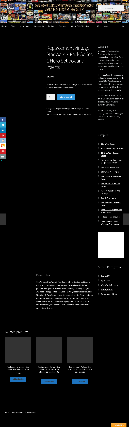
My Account (25, 26)
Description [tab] (10, 277)
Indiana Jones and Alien (110, 217)
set (80, 114)
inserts (69, 114)
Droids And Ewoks (108, 198)
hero (64, 114)
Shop (13, 26)
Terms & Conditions (109, 294)
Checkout (63, 26)
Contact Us (39, 26)
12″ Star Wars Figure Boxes (112, 148)
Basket (51, 26)
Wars (89, 114)
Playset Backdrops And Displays (68, 108)
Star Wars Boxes (108, 144)
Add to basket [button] (18, 379)
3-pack (55, 114)
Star (84, 114)
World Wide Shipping (80, 26)
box (60, 114)
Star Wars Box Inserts (110, 167)
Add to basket (66, 97)
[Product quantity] (50, 97)
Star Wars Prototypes (110, 172)
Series (75, 114)
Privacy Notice (107, 289)
